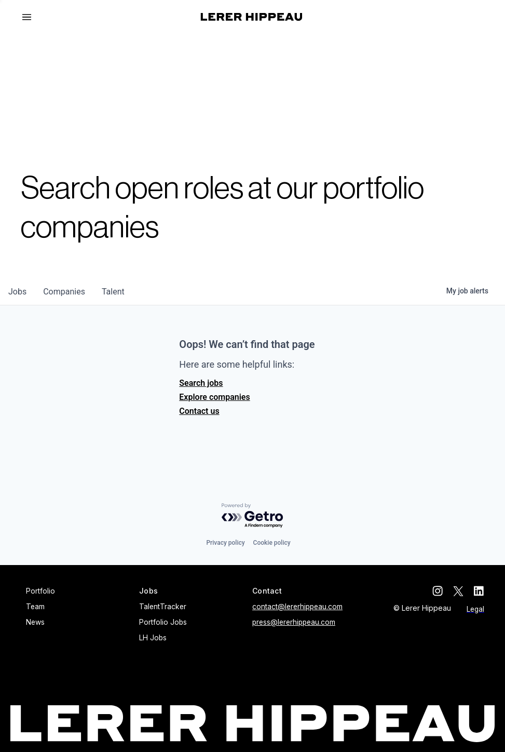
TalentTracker (162, 606)
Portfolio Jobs (163, 622)
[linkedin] (479, 591)
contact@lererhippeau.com (297, 606)
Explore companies (214, 397)
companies (64, 292)
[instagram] (437, 591)
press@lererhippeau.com (293, 622)
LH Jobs (153, 638)
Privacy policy (225, 542)
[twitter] (458, 591)
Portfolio (40, 591)
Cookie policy (272, 542)
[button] (31, 17)
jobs (17, 292)
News (35, 622)
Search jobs (201, 383)
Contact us (199, 411)
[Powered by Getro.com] (253, 516)
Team (35, 606)
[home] (251, 17)
